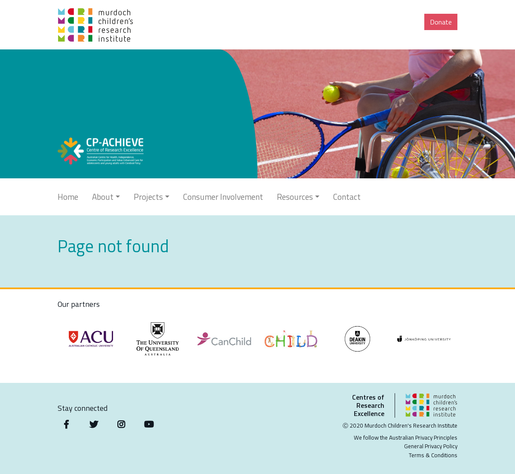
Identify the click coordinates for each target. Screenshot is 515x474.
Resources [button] (295, 196)
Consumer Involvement (223, 196)
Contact (347, 196)
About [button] (102, 196)
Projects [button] (148, 196)
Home (68, 196)
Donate (441, 22)
